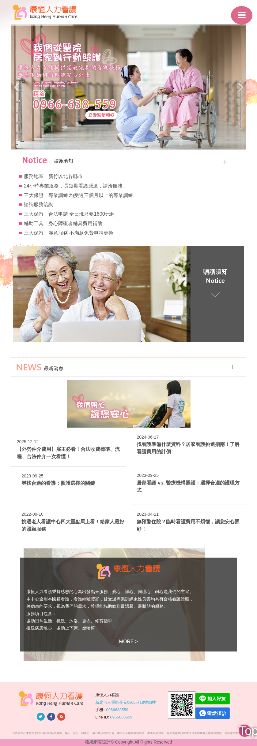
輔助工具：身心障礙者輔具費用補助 (63, 223)
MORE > (128, 641)
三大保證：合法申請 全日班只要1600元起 (69, 214)
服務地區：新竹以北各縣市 (53, 176)
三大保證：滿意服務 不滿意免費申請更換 (69, 233)
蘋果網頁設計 (98, 742)
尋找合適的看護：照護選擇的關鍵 (58, 483)
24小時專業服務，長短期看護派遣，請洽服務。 (75, 185)
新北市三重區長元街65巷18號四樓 (125, 702)
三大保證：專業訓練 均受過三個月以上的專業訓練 (78, 195)
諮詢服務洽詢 (38, 204)
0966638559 (117, 709)
